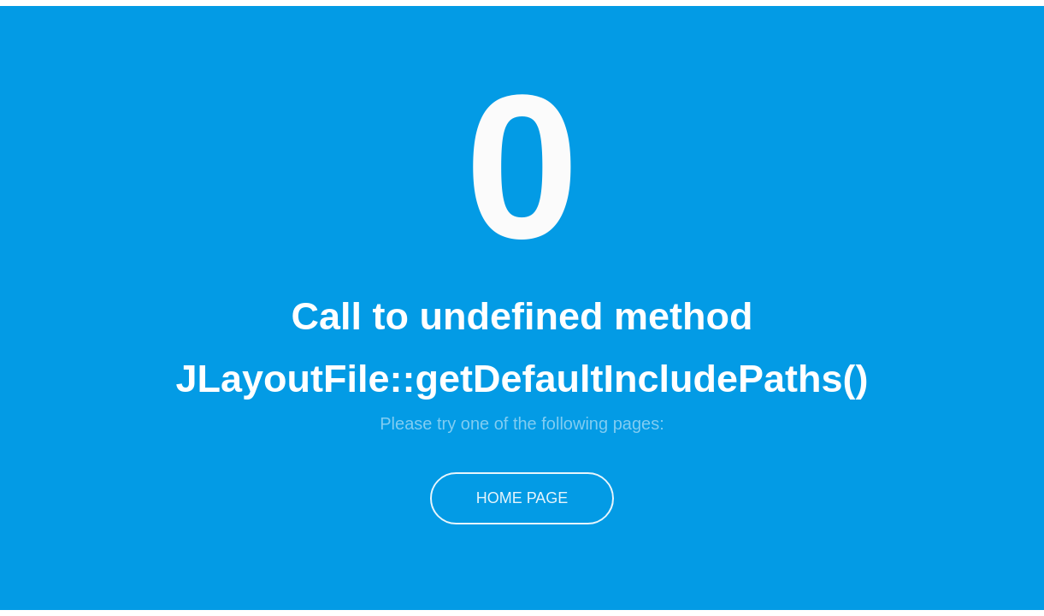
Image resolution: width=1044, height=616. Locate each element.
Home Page (522, 497)
